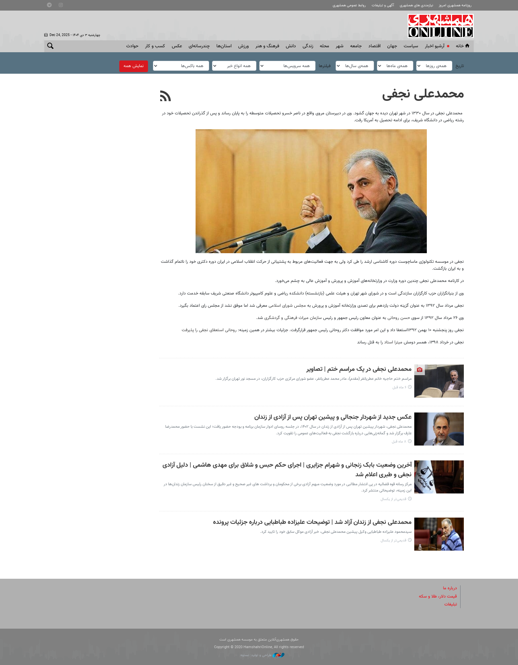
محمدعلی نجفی (423, 94)
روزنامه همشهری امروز (455, 5)
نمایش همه (134, 66)
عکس (177, 46)
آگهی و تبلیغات (383, 5)
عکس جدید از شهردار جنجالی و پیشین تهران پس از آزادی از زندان (333, 417)
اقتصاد (374, 46)
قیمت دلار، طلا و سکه (438, 596)
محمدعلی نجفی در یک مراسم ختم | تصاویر (359, 369)
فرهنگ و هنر (267, 46)
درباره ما (450, 588)
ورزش (243, 46)
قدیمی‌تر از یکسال (393, 499)
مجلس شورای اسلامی (287, 305)
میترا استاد (394, 342)
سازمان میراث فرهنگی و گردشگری (293, 318)
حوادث (132, 46)
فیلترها (325, 66)
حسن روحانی (399, 318)
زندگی (308, 46)
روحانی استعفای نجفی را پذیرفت (209, 330)
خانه (463, 46)
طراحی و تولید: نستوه (262, 655)
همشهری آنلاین (437, 25)
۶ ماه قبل (399, 387)
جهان (392, 46)
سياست (411, 46)
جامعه (356, 46)
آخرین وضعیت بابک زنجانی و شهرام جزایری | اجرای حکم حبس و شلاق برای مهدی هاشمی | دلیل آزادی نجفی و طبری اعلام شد (287, 470)
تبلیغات (450, 604)
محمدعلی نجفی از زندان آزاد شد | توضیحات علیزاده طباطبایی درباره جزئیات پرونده (312, 522)
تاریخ (460, 66)
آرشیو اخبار (434, 46)
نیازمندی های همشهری (416, 5)
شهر (340, 46)
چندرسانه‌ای (199, 46)
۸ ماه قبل (399, 442)
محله (324, 46)
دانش (291, 46)
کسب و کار (155, 46)
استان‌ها (224, 46)
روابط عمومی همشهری (349, 5)
